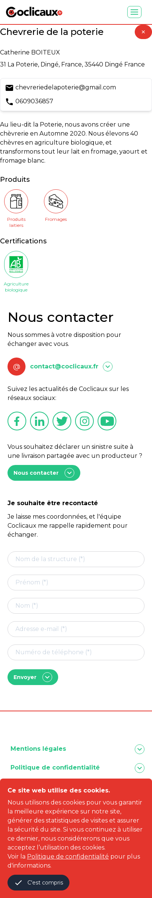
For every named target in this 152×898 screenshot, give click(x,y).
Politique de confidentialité (68, 856)
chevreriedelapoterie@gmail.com (65, 87)
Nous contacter (44, 473)
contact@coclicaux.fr (64, 366)
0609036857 (34, 101)
